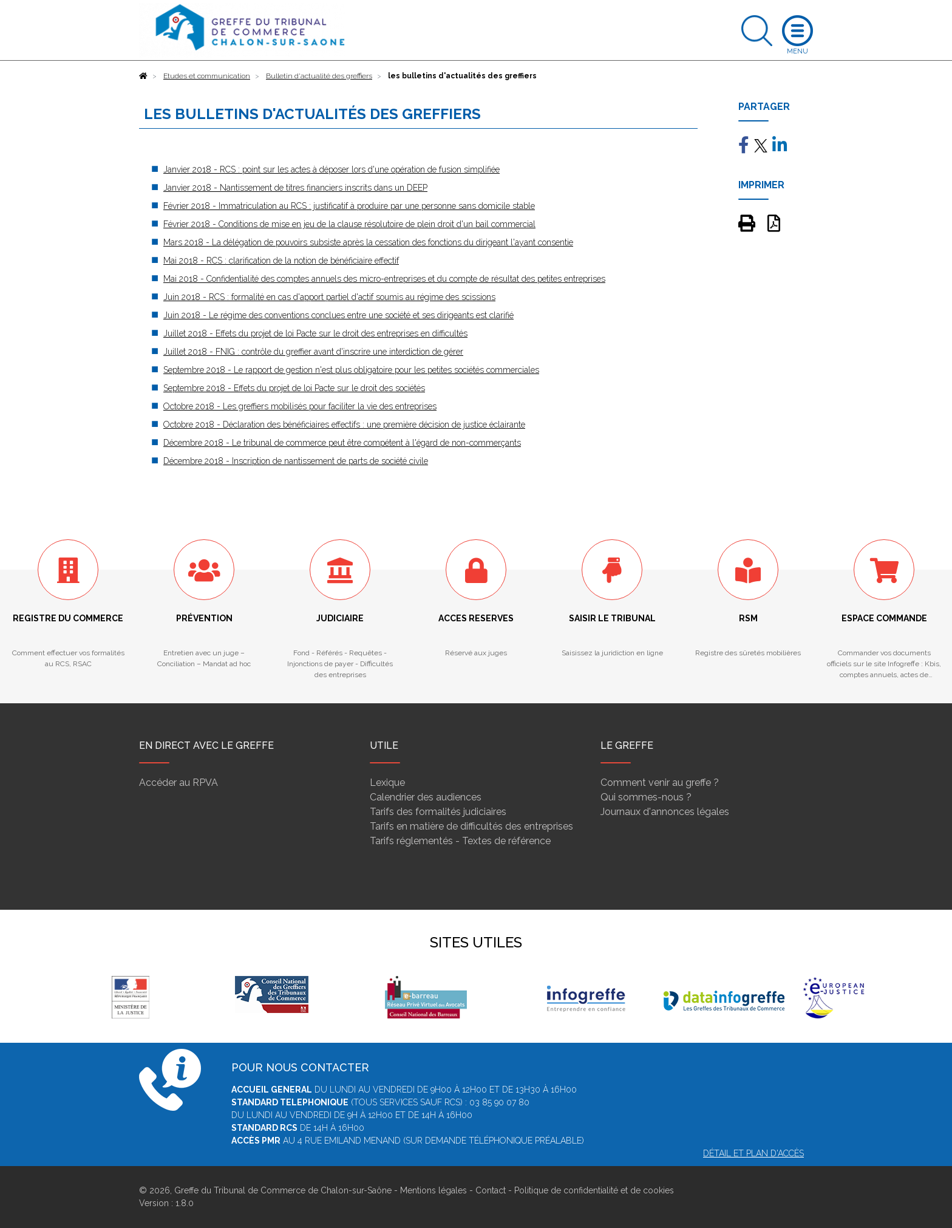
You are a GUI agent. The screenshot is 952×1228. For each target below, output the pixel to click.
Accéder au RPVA (178, 782)
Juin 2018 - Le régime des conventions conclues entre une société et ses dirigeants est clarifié (338, 315)
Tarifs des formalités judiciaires (438, 811)
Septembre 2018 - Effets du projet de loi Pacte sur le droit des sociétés (294, 388)
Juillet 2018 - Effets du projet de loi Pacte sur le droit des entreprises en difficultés (315, 333)
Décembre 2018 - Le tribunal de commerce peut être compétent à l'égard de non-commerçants (342, 443)
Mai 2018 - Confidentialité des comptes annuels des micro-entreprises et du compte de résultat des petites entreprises (384, 279)
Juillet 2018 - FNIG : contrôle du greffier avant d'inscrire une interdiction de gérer (313, 351)
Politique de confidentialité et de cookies (594, 1190)
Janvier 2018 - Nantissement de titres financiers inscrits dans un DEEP (295, 188)
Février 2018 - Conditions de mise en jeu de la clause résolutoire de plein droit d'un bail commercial (349, 224)
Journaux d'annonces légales (664, 811)
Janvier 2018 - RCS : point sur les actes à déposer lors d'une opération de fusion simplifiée (331, 169)
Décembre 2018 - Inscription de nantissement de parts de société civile (295, 461)
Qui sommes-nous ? (646, 797)
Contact (490, 1190)
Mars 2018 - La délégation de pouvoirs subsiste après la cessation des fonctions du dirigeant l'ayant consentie (368, 242)
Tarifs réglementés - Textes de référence (460, 841)
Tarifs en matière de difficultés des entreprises (471, 826)
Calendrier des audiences (425, 797)
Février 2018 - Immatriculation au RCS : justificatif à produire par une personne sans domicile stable (349, 206)
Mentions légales (433, 1190)
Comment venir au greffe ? (659, 782)
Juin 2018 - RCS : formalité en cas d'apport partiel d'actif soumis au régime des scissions (329, 297)
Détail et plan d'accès (753, 1153)
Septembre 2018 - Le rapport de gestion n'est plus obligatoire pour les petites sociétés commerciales (351, 370)
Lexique (387, 782)
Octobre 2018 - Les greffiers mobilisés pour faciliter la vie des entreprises (300, 406)
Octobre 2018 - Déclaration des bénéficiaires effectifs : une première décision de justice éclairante (344, 424)
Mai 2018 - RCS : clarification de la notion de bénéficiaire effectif (281, 260)
